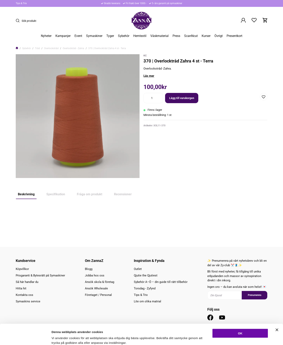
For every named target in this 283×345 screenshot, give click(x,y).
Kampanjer (63, 36)
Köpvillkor (22, 269)
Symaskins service (28, 301)
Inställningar (213, 337)
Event (78, 36)
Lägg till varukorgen (181, 98)
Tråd (37, 48)
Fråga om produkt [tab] (89, 194)
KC (145, 55)
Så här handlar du (27, 282)
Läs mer (148, 76)
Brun (35, 224)
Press (176, 36)
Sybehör (123, 36)
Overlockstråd (51, 48)
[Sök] (19, 21)
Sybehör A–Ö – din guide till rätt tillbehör (160, 282)
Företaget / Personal (98, 295)
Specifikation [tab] (55, 194)
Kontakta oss (24, 295)
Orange (23, 224)
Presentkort (234, 36)
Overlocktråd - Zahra (73, 48)
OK (240, 312)
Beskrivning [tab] (26, 194)
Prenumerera (254, 295)
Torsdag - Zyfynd (144, 288)
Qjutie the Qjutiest (145, 275)
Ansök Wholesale (96, 288)
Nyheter (46, 36)
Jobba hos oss (94, 275)
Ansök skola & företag (99, 282)
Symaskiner (94, 36)
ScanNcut (191, 36)
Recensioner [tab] (123, 194)
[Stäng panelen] (277, 308)
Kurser (206, 36)
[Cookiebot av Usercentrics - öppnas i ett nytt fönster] (25, 337)
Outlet (138, 269)
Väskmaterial (159, 36)
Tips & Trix (21, 3)
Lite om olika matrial (147, 301)
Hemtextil (139, 36)
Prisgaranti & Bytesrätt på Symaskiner (40, 275)
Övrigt (218, 36)
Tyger (110, 36)
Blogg (88, 269)
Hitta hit (21, 288)
